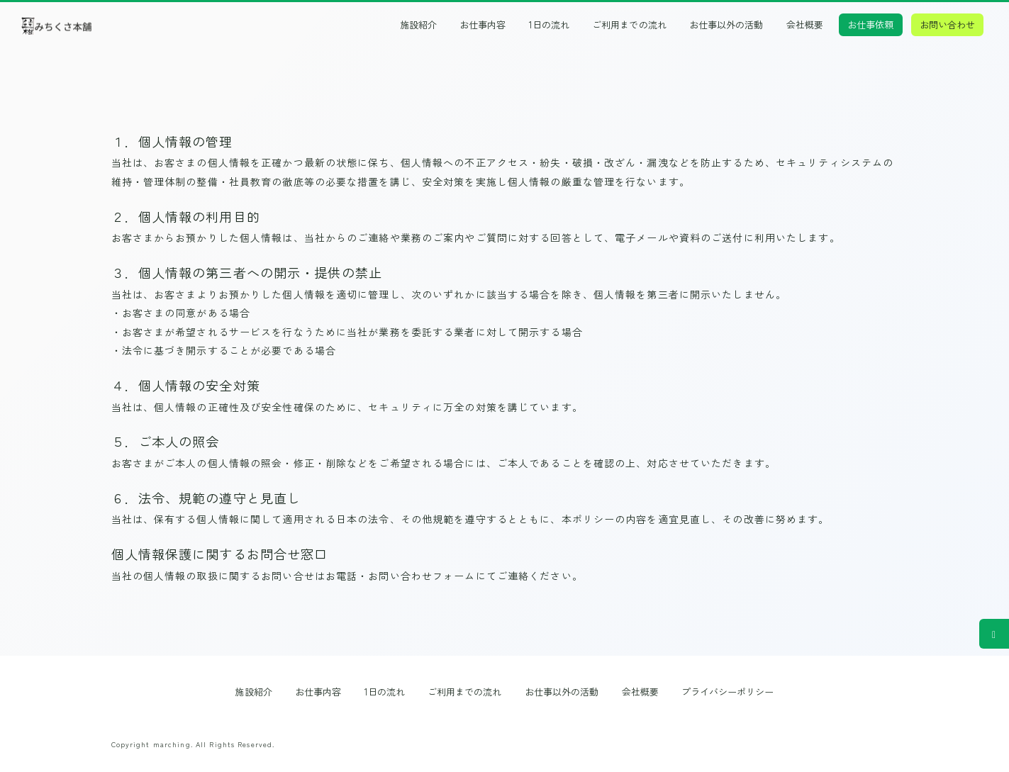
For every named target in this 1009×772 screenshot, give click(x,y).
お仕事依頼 (870, 24)
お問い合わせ (947, 24)
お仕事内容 (482, 24)
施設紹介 (418, 24)
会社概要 (804, 24)
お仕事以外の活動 (726, 24)
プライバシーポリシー (727, 692)
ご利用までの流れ (629, 24)
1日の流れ (549, 24)
